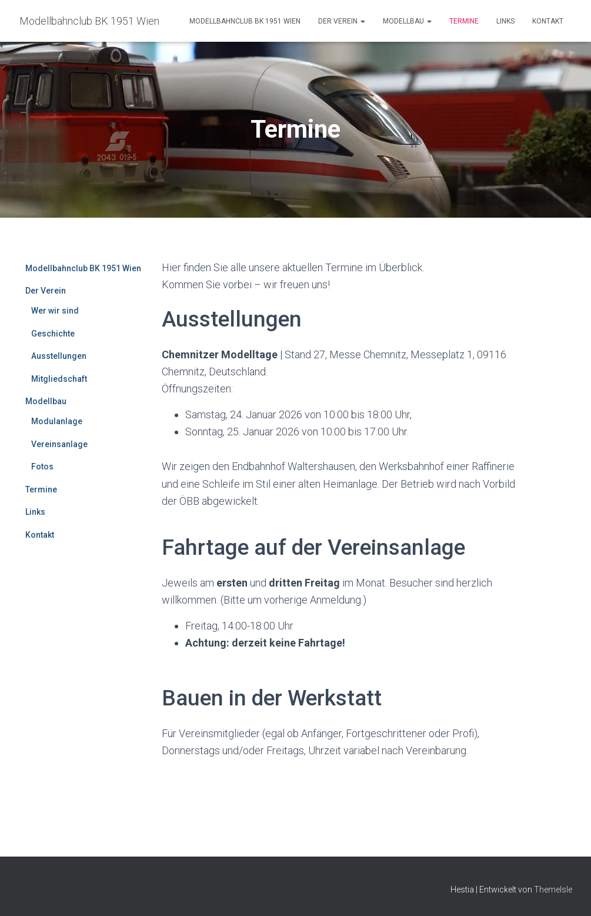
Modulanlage (56, 421)
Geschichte (53, 333)
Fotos (42, 466)
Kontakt (547, 21)
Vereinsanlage (59, 444)
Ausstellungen (58, 356)
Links (505, 21)
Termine (464, 21)
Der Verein (341, 21)
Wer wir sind (55, 310)
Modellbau (407, 21)
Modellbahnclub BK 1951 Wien (244, 21)
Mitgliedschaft (59, 379)
